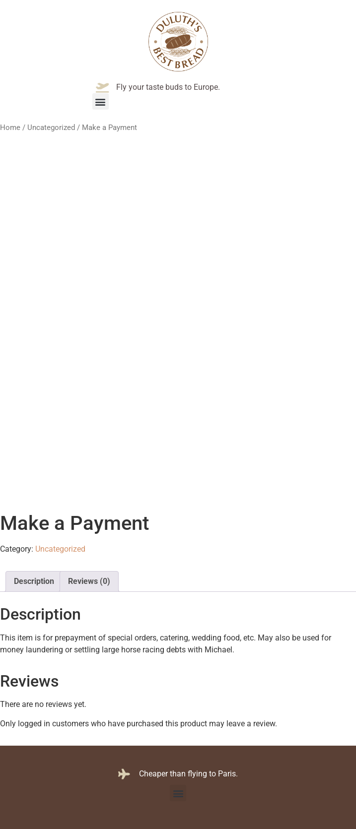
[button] (100, 101)
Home (10, 127)
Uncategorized (51, 127)
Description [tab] (34, 581)
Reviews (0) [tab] (89, 581)
